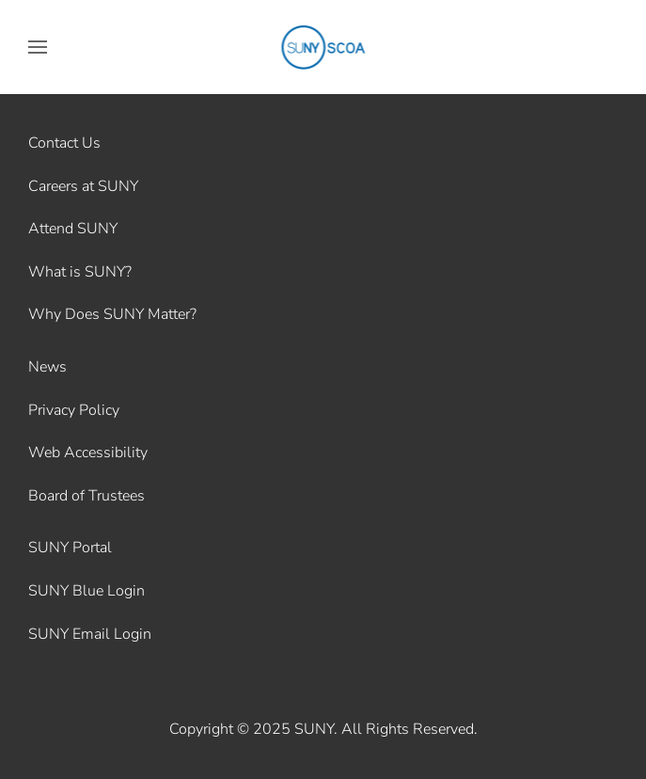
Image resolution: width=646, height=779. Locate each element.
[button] (37, 47)
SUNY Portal (70, 547)
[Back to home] (323, 47)
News (47, 367)
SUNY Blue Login (86, 590)
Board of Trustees (86, 495)
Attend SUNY (73, 228)
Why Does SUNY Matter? (112, 314)
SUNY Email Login (89, 634)
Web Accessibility (88, 452)
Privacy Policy (73, 410)
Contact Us (64, 143)
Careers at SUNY (83, 186)
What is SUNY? (80, 272)
